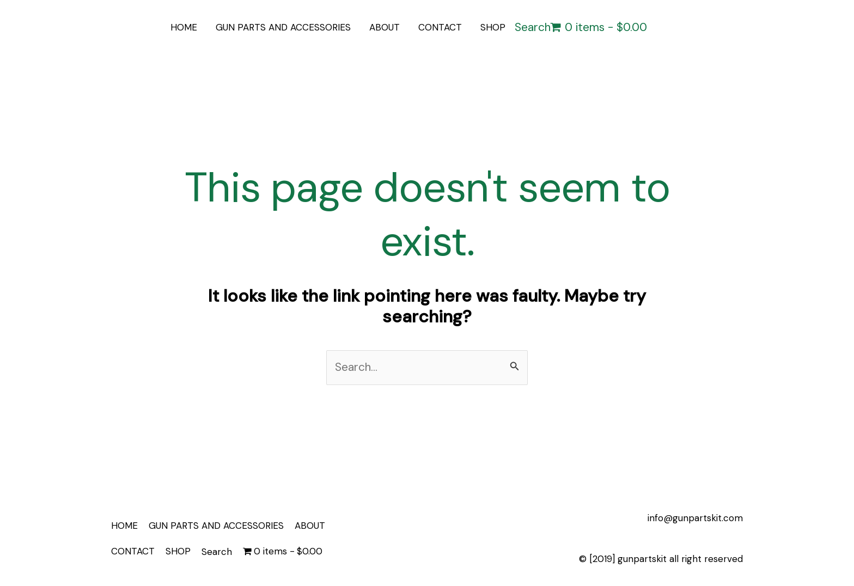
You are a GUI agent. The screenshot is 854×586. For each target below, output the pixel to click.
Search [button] (533, 27)
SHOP (492, 27)
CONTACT (440, 27)
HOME (183, 27)
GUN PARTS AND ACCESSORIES (283, 27)
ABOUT (384, 27)
